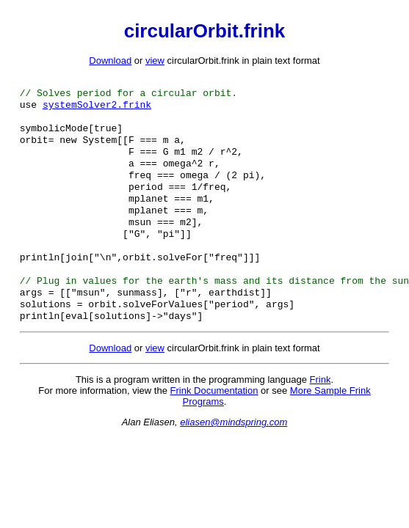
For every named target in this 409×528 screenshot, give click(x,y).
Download (110, 60)
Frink (320, 410)
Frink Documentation (214, 421)
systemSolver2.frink (97, 108)
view (154, 60)
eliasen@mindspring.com (233, 452)
